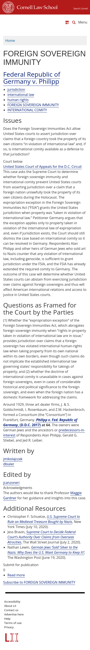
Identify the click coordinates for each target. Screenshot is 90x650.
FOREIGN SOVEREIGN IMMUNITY (33, 104)
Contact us (11, 610)
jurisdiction (16, 89)
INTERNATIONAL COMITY (27, 110)
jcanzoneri (11, 482)
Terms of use (12, 623)
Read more (16, 575)
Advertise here (14, 614)
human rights (18, 99)
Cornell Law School (36, 6)
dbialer (8, 464)
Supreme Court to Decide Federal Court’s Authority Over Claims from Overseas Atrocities (41, 537)
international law (20, 94)
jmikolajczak (12, 459)
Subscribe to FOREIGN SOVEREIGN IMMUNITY (39, 582)
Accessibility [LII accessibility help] (12, 601)
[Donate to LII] (67, 22)
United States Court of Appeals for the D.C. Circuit (42, 166)
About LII (10, 606)
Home (10, 40)
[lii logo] (19, 21)
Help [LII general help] (7, 619)
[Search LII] (74, 22)
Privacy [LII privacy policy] (9, 627)
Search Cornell (80, 8)
